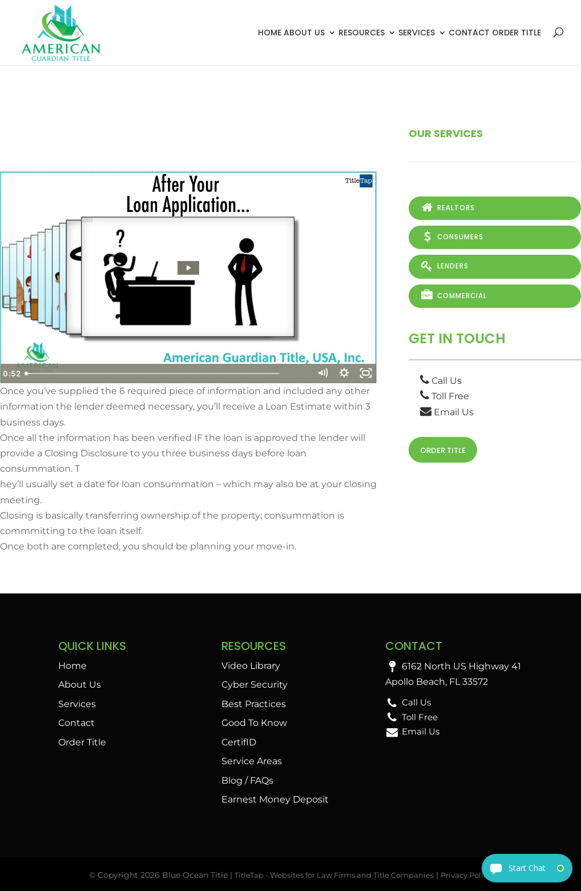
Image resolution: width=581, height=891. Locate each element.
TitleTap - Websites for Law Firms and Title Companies (331, 875)
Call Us (441, 378)
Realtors (447, 207)
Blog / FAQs (247, 780)
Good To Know (254, 722)
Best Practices (253, 704)
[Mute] (319, 373)
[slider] (175, 373)
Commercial (453, 294)
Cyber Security (254, 684)
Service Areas (251, 761)
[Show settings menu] (342, 373)
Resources (361, 33)
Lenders (444, 265)
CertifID (238, 742)
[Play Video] (11, 373)
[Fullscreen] (365, 373)
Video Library (250, 665)
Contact (469, 33)
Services (416, 33)
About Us (304, 33)
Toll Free (444, 394)
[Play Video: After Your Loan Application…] (188, 268)
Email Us (447, 409)
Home (269, 33)
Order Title (516, 33)
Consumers (451, 236)
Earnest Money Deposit (275, 799)
